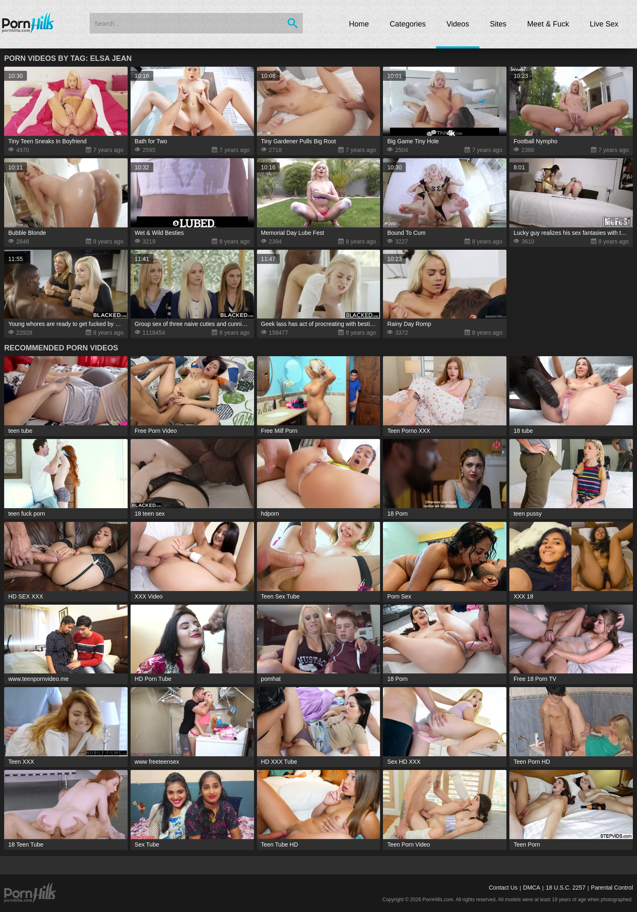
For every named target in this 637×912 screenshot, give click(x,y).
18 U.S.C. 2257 (566, 887)
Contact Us (503, 887)
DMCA (531, 887)
